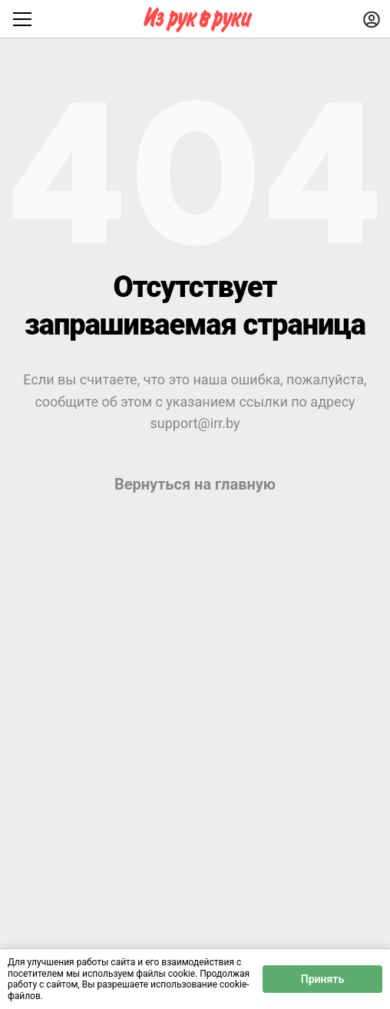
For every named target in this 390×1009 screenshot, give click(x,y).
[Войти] (371, 19)
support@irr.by (195, 423)
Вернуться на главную (195, 484)
